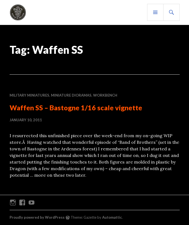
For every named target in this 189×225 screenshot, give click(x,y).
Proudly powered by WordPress (37, 217)
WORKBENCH (105, 95)
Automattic (112, 217)
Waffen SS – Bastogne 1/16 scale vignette (76, 107)
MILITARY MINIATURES (29, 95)
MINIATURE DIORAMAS (71, 95)
